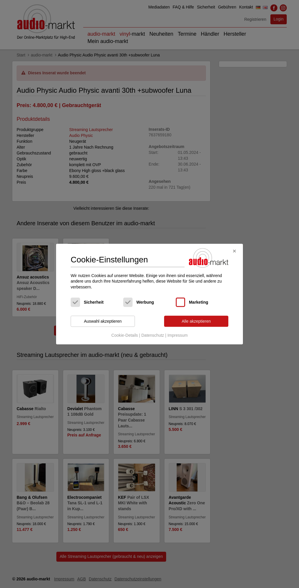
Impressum (177, 335)
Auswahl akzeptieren (102, 321)
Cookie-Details (124, 335)
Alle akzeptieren (196, 321)
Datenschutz (152, 335)
